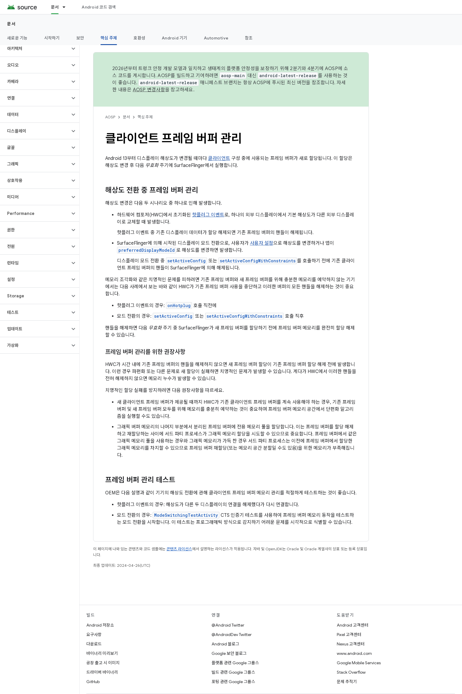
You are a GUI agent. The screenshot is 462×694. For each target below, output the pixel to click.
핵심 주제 (145, 117)
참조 (249, 38)
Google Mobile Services (359, 662)
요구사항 (94, 634)
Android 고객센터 (352, 625)
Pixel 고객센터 (349, 634)
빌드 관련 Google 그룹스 (233, 672)
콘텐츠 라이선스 (179, 548)
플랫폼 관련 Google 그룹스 (235, 662)
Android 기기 (174, 38)
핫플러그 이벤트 (208, 215)
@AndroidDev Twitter (232, 634)
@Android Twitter (228, 625)
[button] (35, 48)
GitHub (93, 681)
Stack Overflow (351, 672)
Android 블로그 (225, 644)
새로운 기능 (17, 38)
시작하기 (52, 38)
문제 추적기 (347, 681)
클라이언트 (219, 158)
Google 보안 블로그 (229, 653)
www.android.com (354, 653)
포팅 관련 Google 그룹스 (233, 681)
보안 (80, 38)
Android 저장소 (100, 625)
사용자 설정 (261, 243)
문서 (11, 23)
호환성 (139, 38)
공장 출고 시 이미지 (103, 662)
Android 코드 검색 (99, 7)
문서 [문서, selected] (55, 7)
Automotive (216, 38)
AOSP (110, 117)
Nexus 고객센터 (350, 644)
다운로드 (94, 644)
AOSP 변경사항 (149, 90)
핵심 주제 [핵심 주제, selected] (108, 38)
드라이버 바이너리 (102, 672)
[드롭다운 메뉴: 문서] (67, 7)
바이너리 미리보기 (102, 653)
